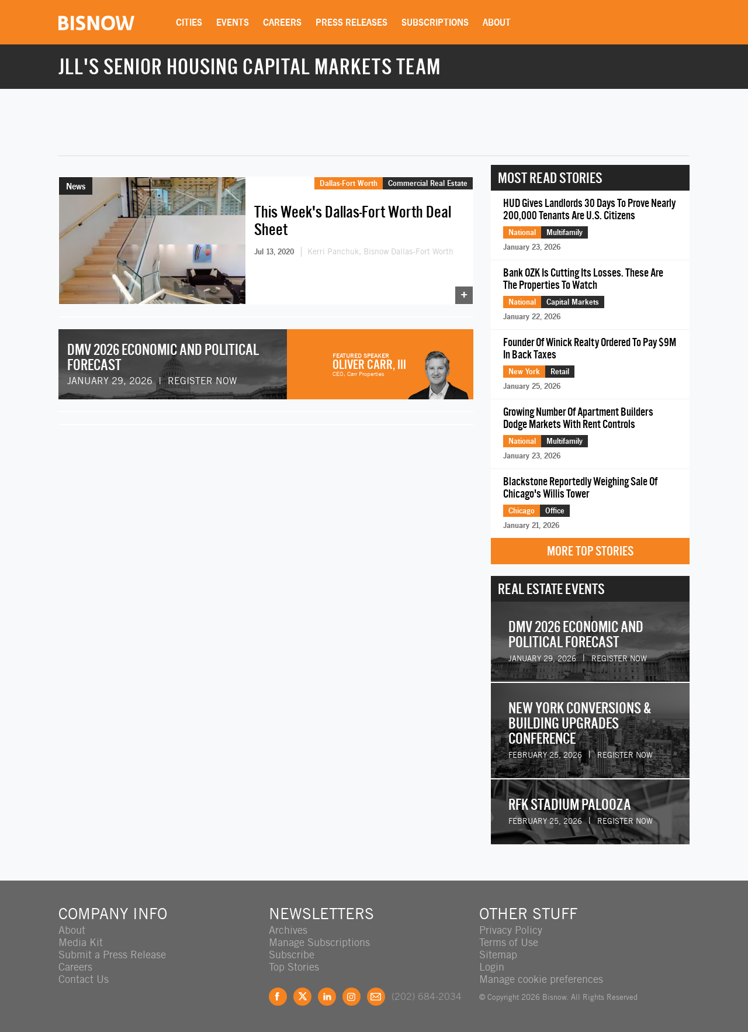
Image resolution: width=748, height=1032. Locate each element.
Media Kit (80, 942)
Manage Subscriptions (319, 942)
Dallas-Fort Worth (349, 183)
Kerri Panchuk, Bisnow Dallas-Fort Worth (380, 251)
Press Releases (351, 22)
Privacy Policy (510, 930)
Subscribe (291, 954)
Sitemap (498, 954)
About (497, 22)
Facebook (278, 997)
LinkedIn (327, 997)
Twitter (302, 997)
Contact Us (83, 979)
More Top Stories (590, 551)
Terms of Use (508, 942)
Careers (282, 22)
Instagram (351, 997)
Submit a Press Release (112, 954)
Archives (288, 930)
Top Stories (294, 967)
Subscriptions (435, 22)
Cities (189, 22)
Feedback (376, 997)
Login (491, 967)
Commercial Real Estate (428, 183)
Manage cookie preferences (541, 979)
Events (232, 22)
